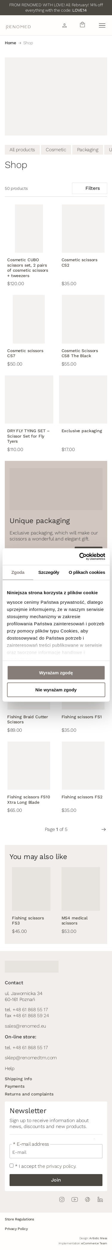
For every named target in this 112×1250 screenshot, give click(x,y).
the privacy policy (56, 1166)
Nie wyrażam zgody (55, 689)
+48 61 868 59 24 (31, 1015)
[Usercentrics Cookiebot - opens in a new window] (79, 556)
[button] (102, 25)
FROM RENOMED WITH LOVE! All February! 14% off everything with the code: (56, 7)
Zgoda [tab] (17, 572)
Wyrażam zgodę (56, 672)
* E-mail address (31, 1144)
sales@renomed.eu (25, 1026)
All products (22, 149)
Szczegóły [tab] (48, 572)
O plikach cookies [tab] (87, 572)
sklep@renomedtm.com (31, 1057)
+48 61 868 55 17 (30, 1009)
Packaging (87, 149)
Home (10, 42)
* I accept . (45, 1166)
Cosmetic (56, 149)
